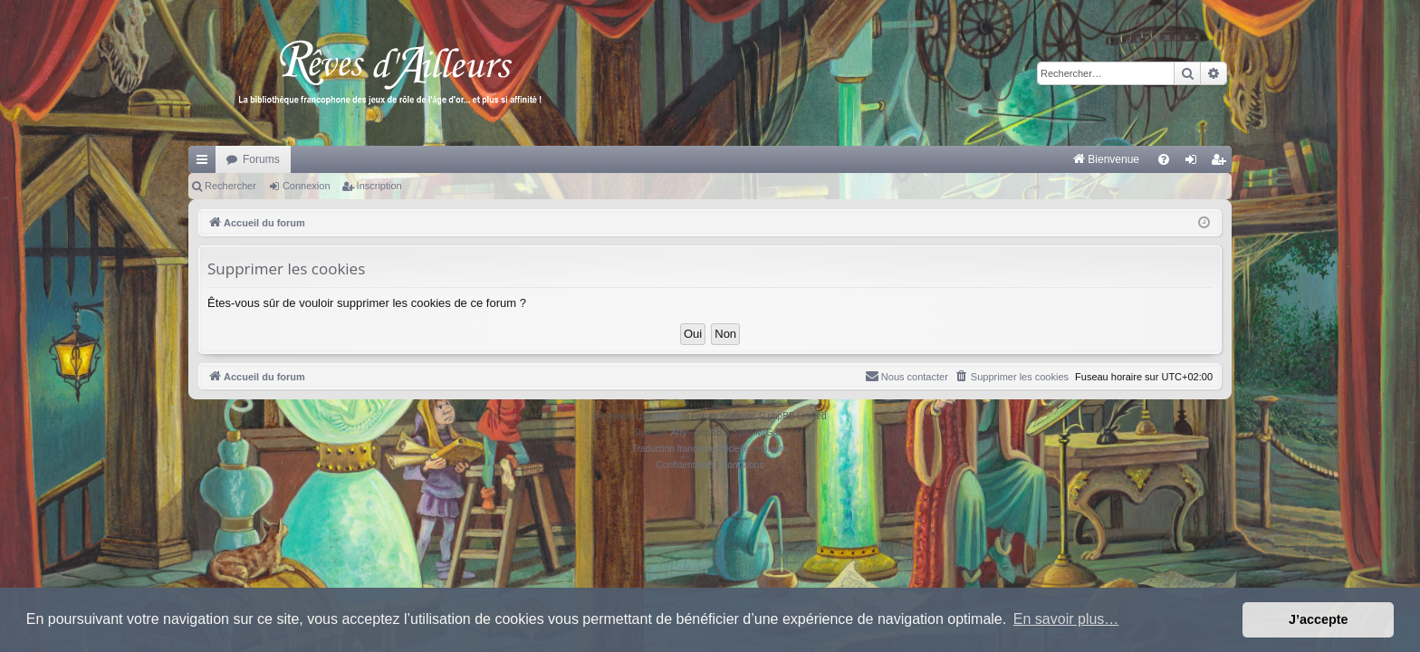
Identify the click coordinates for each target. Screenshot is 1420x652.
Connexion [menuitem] (1194, 163)
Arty (679, 432)
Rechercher (230, 185)
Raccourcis (206, 163)
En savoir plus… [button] (1066, 619)
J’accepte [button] (1318, 619)
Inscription (379, 185)
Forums (261, 159)
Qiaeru (774, 449)
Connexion (307, 185)
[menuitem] (917, 159)
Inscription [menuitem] (1222, 163)
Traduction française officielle (690, 449)
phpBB (668, 416)
